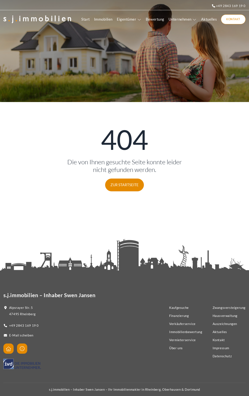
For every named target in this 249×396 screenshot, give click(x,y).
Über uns (176, 348)
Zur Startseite (124, 185)
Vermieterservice (182, 340)
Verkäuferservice (182, 324)
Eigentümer (129, 19)
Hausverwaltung (225, 316)
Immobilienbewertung (185, 332)
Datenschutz (222, 356)
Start (85, 19)
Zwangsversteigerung (229, 307)
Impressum (221, 348)
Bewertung (155, 19)
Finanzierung (179, 316)
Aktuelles (209, 19)
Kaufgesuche (179, 307)
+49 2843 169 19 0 (229, 6)
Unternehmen (183, 19)
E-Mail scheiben (21, 335)
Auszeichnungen (225, 324)
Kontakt (233, 19)
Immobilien (103, 19)
